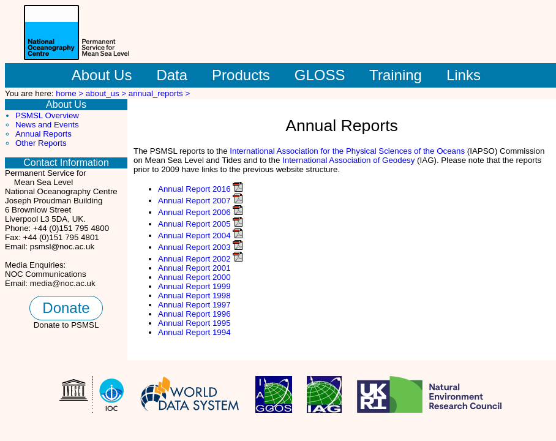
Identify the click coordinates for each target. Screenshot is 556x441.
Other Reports (41, 143)
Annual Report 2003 (194, 247)
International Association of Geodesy (348, 160)
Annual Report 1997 (194, 304)
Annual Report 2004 (194, 235)
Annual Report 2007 (194, 200)
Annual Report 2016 (194, 189)
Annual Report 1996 (194, 313)
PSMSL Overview (47, 115)
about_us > (107, 93)
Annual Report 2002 (194, 258)
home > (71, 93)
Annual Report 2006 (194, 212)
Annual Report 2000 (194, 277)
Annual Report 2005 (194, 223)
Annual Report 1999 (194, 286)
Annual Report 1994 (194, 332)
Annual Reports (43, 133)
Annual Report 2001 (194, 268)
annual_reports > (159, 93)
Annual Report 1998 (194, 295)
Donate (65, 308)
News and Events (47, 124)
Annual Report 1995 (194, 323)
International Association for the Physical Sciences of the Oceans (347, 151)
